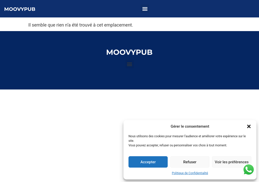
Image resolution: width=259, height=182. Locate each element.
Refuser (189, 162)
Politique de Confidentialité (190, 173)
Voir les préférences (232, 162)
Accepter (148, 162)
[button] (248, 126)
